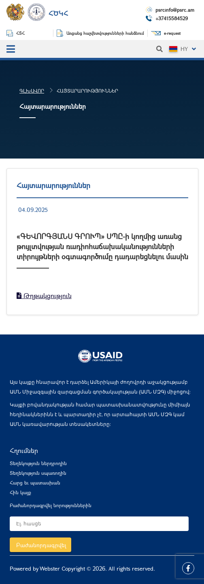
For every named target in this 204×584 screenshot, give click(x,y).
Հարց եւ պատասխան (35, 482)
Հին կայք (20, 492)
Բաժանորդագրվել (41, 545)
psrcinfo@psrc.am (174, 9)
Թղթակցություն (44, 295)
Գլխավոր (31, 90)
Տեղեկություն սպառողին (38, 473)
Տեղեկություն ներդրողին (38, 463)
